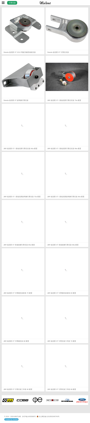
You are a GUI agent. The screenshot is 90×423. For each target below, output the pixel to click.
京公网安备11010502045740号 (48, 417)
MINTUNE (17, 416)
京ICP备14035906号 (29, 416)
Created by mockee (11, 419)
